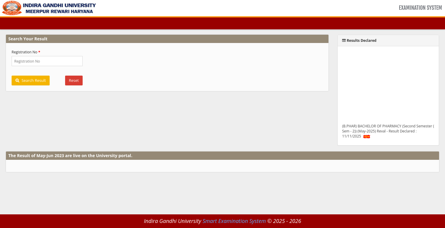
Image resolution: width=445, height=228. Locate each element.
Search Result (30, 80)
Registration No (24, 52)
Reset (74, 80)
